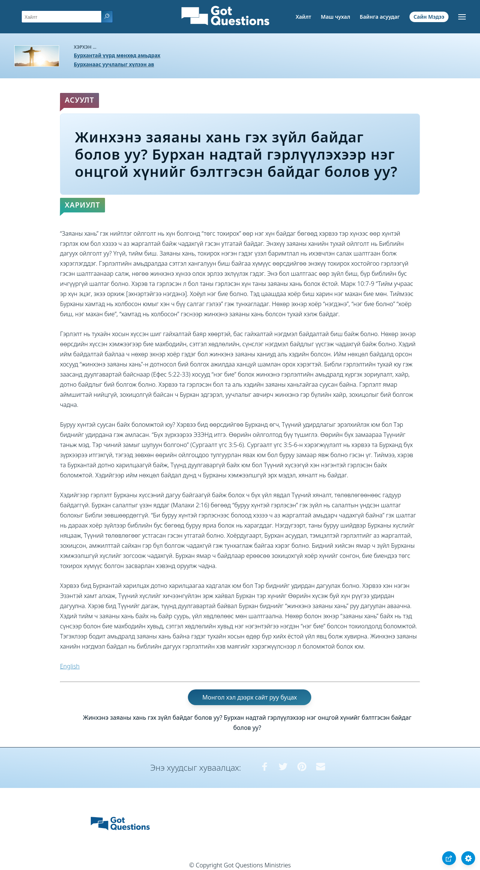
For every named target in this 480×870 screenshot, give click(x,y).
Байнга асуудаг (380, 16)
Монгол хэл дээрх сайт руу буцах (249, 697)
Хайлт (303, 16)
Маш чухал (335, 16)
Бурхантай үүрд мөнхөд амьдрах (117, 55)
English (70, 666)
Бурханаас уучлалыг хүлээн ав (114, 64)
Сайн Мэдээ (429, 16)
